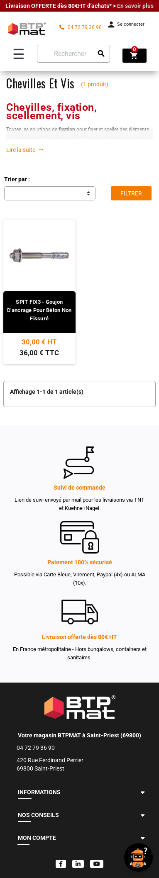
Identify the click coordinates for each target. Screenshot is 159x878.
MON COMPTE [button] (37, 837)
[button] (143, 792)
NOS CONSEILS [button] (38, 815)
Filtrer (131, 193)
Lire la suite (25, 149)
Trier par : (17, 179)
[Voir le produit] (39, 327)
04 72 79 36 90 (80, 27)
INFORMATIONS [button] (39, 792)
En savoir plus (135, 5)
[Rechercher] (73, 54)
